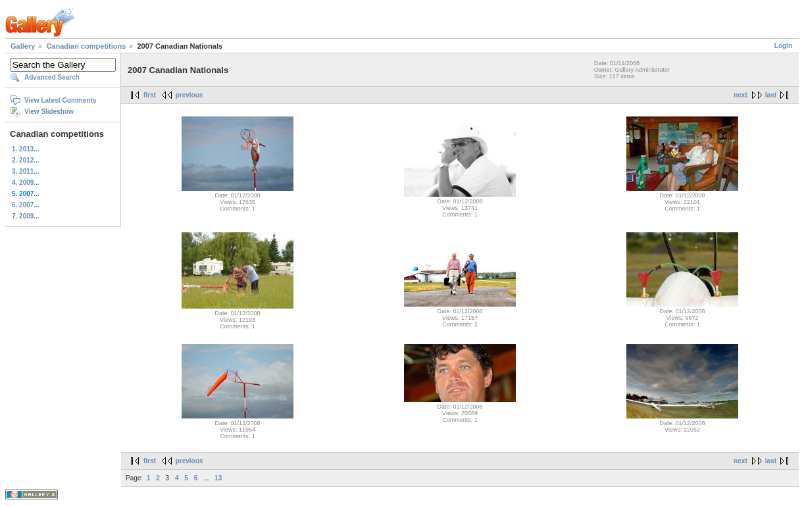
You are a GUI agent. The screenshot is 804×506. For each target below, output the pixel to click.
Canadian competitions (86, 46)
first (149, 95)
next (740, 95)
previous (189, 95)
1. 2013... (25, 149)
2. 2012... (25, 160)
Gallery (23, 46)
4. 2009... (25, 182)
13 (218, 478)
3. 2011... (25, 171)
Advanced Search (52, 77)
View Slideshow (49, 111)
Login (783, 45)
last (770, 95)
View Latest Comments (60, 100)
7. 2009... (25, 216)
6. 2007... (25, 205)
